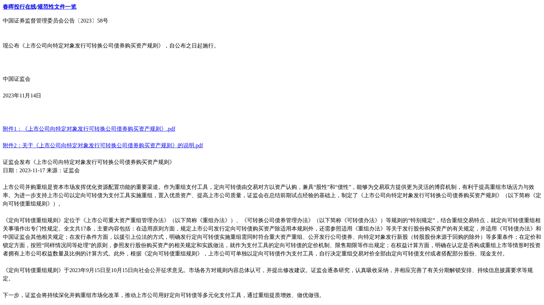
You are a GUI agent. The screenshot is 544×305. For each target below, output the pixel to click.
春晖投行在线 (19, 7)
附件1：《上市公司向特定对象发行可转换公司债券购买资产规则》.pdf (89, 129)
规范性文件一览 (56, 7)
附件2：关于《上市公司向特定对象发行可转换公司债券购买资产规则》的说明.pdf (103, 145)
